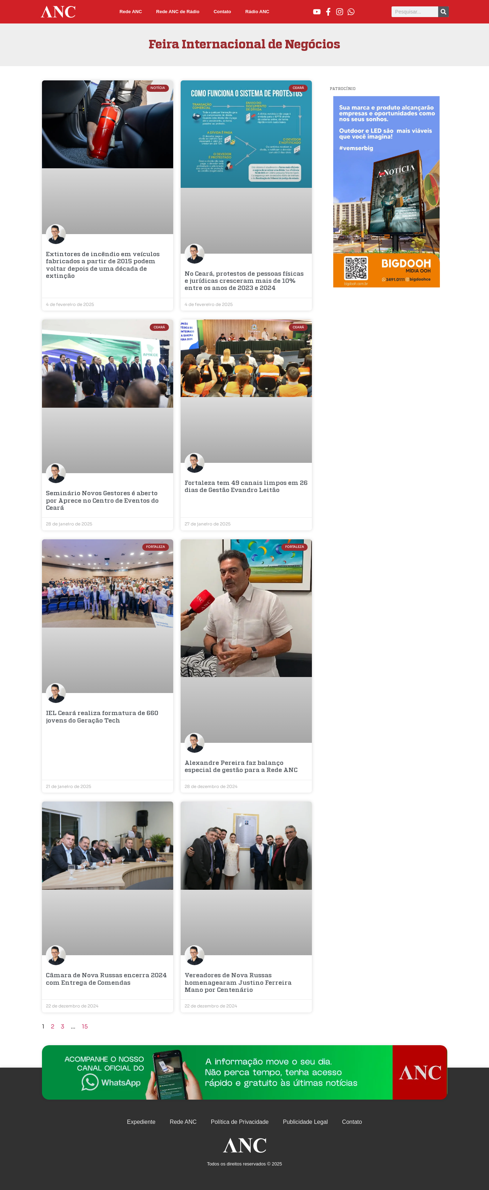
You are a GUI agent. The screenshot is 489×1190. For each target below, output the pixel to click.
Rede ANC (130, 11)
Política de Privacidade (240, 1122)
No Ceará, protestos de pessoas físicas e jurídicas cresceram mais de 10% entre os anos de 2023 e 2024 (244, 281)
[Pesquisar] (443, 11)
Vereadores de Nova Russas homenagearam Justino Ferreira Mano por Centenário (238, 983)
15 (85, 1026)
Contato (222, 11)
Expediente (141, 1122)
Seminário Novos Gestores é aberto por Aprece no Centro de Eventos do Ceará (102, 501)
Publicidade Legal (305, 1122)
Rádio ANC (257, 11)
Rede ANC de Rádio (178, 11)
